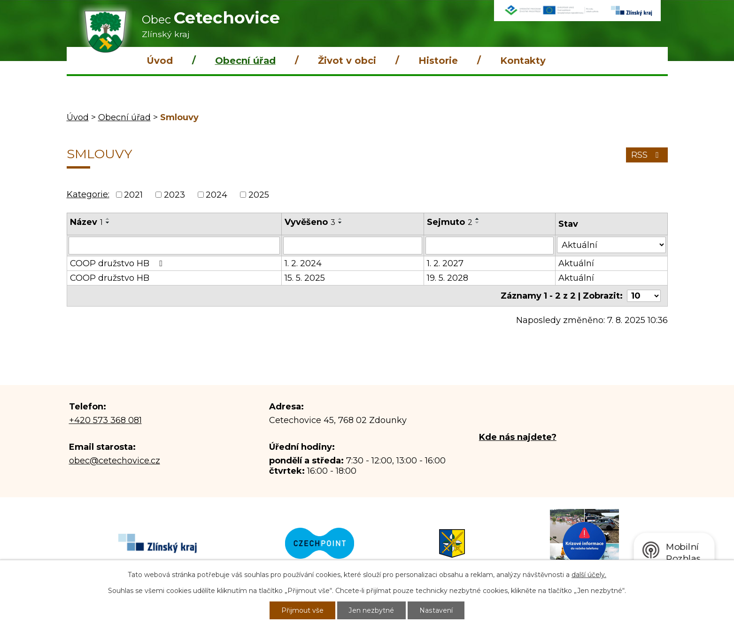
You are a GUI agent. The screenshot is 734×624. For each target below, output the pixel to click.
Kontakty (523, 60)
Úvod (160, 60)
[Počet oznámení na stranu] (644, 296)
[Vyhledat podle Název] (174, 245)
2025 (258, 195)
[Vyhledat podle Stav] (611, 245)
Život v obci (347, 60)
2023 (174, 195)
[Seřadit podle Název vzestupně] (108, 219)
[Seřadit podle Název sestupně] (108, 222)
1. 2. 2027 (445, 263)
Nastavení (436, 610)
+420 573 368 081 (105, 420)
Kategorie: (88, 194)
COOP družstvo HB (118, 263)
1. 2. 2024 (303, 263)
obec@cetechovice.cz (114, 460)
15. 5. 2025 (305, 278)
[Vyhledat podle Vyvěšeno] (352, 245)
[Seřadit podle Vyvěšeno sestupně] (340, 222)
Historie (438, 60)
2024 (216, 195)
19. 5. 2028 (447, 278)
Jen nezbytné (371, 610)
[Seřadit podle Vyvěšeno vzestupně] (340, 219)
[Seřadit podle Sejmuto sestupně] (477, 222)
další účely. (589, 574)
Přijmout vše (303, 610)
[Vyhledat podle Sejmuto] (489, 245)
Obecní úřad (245, 60)
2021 (133, 195)
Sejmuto (449, 222)
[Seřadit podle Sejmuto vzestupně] (477, 219)
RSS (647, 155)
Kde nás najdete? (517, 437)
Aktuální (576, 263)
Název (86, 222)
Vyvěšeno (310, 222)
